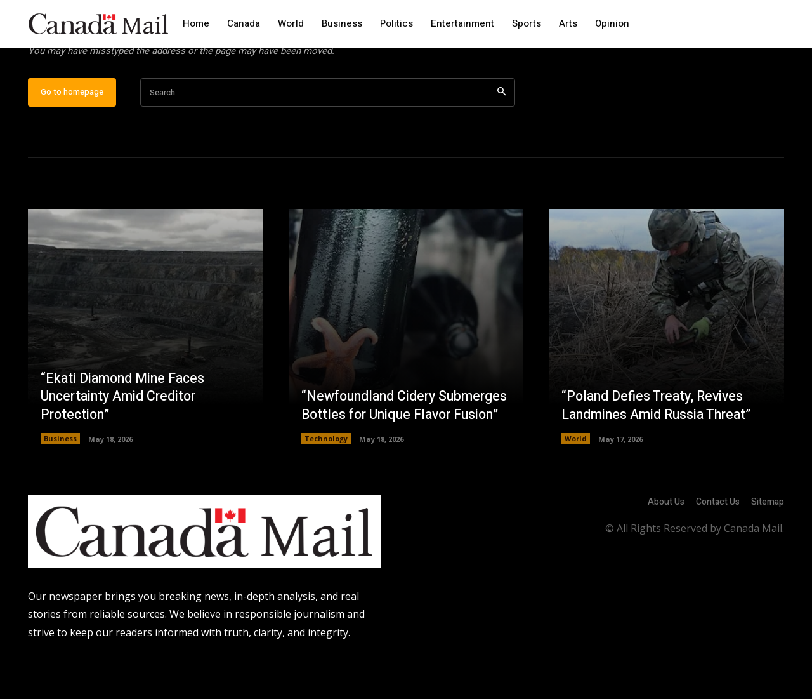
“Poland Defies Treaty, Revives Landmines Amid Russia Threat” (660, 446)
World (576, 479)
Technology (326, 479)
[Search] (501, 133)
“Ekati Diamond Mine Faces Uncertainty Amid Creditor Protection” (126, 437)
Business (60, 479)
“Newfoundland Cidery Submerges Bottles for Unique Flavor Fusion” (395, 437)
